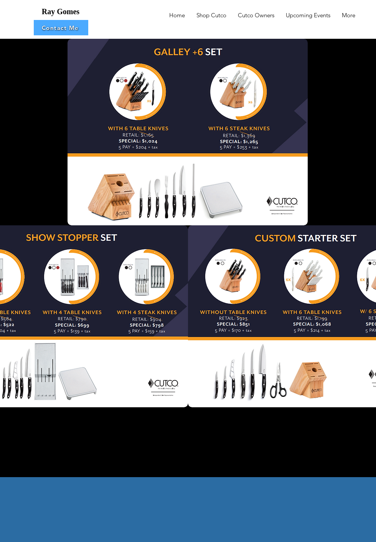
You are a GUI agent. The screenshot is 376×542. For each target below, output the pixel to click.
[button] (61, 27)
